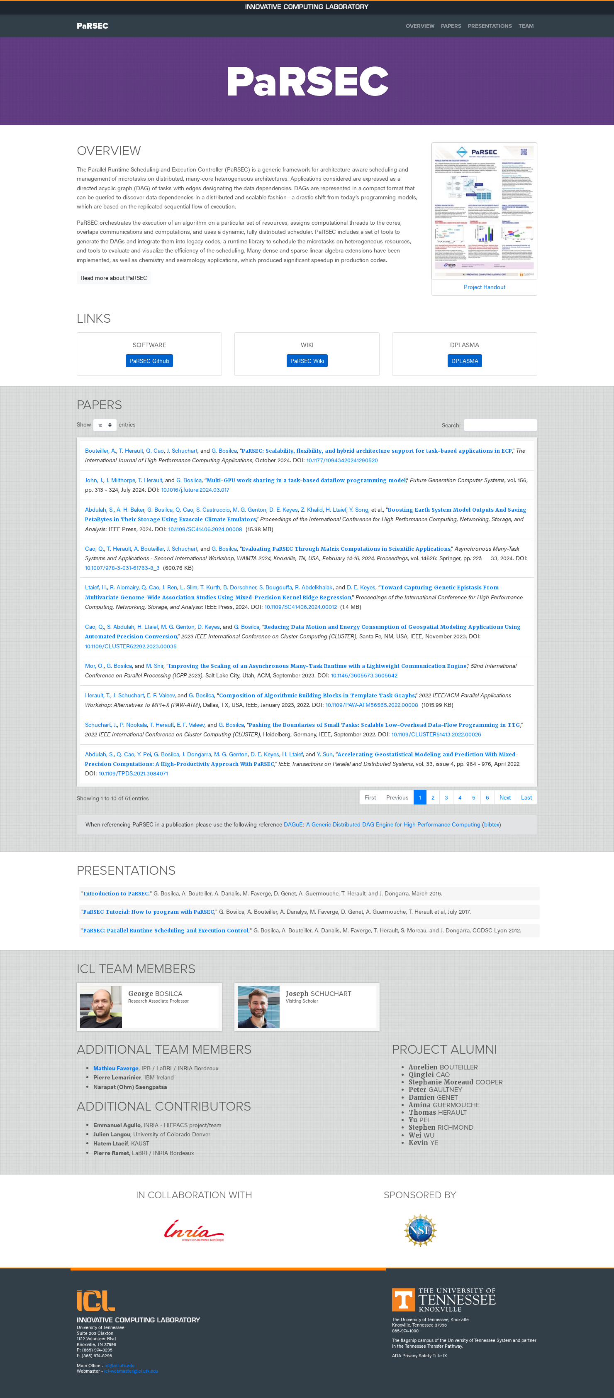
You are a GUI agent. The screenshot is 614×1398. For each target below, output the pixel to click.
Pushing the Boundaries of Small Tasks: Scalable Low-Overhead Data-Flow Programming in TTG (384, 725)
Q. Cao (155, 450)
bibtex (491, 824)
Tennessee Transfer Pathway (433, 1346)
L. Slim (188, 587)
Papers (451, 26)
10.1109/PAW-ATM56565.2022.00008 (372, 705)
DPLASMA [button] (464, 360)
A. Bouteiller (149, 548)
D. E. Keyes (283, 509)
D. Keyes (208, 626)
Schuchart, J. (101, 724)
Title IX (440, 1355)
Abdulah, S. (99, 509)
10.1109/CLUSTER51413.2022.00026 (436, 734)
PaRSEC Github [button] (149, 360)
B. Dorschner (239, 587)
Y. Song (358, 509)
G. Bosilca (224, 450)
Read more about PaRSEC (113, 277)
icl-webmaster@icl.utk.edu (131, 1371)
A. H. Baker (130, 509)
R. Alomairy (124, 587)
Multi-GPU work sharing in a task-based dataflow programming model (306, 480)
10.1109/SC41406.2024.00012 (301, 607)
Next (505, 797)
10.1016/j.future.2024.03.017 (195, 489)
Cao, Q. (94, 548)
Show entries (106, 425)
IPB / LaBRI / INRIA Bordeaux (179, 1068)
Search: (489, 425)
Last (526, 797)
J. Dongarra (196, 754)
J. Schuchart (182, 450)
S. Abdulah (120, 626)
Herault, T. (97, 695)
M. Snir (154, 666)
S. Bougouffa (275, 587)
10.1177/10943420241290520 (342, 460)
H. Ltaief (336, 509)
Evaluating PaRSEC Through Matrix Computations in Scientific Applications (346, 549)
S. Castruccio (213, 509)
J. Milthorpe (120, 480)
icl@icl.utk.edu (119, 1365)
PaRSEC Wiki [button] (307, 360)
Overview (420, 26)
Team (526, 26)
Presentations (490, 26)
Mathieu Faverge (116, 1068)
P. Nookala (133, 724)
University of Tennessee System (480, 1340)
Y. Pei (144, 754)
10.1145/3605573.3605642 (364, 675)
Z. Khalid (312, 509)
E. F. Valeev (161, 695)
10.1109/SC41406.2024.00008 (205, 529)
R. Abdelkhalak (314, 587)
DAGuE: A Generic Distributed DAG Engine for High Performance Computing (382, 824)
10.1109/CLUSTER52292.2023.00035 (131, 646)
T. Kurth (210, 587)
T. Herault (131, 450)
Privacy (409, 1355)
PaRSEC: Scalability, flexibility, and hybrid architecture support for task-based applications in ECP (377, 451)
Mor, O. (94, 666)
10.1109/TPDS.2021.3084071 (133, 773)
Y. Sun (325, 754)
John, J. (94, 480)
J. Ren (169, 587)
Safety (425, 1355)
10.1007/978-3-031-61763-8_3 (122, 567)
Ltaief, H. (96, 587)
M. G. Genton (249, 509)
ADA (396, 1355)
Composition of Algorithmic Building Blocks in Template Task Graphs (317, 695)
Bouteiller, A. (100, 450)
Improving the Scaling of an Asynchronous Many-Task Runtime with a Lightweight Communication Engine (317, 666)
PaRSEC (92, 26)
